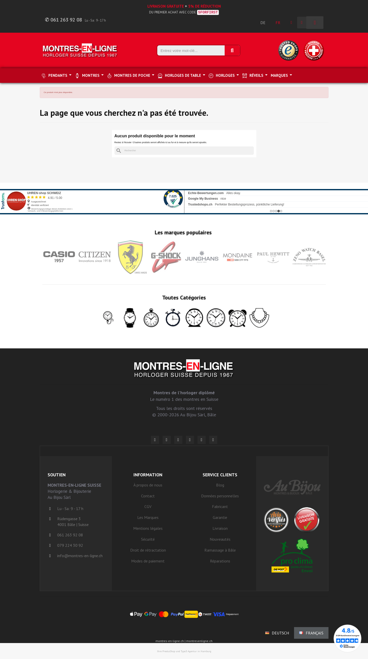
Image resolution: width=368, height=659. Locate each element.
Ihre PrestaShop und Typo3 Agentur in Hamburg (184, 651)
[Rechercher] (184, 150)
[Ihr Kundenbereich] (291, 22)
